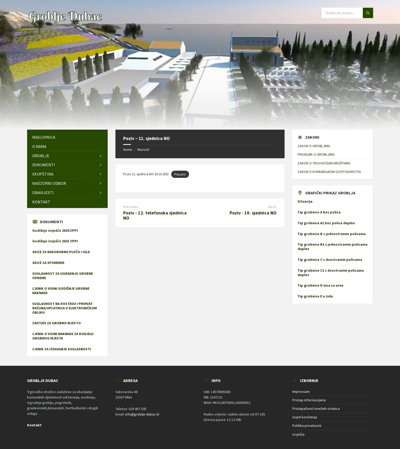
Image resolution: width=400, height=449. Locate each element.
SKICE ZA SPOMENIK (48, 262)
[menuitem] (67, 137)
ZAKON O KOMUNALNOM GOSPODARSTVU (329, 171)
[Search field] (347, 13)
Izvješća (298, 434)
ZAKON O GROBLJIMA (313, 146)
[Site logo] (65, 23)
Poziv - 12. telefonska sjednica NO (155, 215)
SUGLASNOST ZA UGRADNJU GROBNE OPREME (62, 275)
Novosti (143, 149)
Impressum (301, 391)
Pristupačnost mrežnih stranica (316, 408)
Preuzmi (180, 174)
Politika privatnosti (306, 425)
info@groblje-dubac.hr (142, 414)
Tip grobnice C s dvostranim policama (329, 259)
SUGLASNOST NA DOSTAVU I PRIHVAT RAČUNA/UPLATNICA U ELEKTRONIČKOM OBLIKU (64, 308)
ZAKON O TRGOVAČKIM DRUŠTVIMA (323, 163)
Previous (130, 207)
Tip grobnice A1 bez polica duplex (326, 223)
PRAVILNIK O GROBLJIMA (316, 154)
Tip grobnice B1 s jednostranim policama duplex (332, 246)
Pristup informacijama (309, 400)
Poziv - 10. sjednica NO (253, 213)
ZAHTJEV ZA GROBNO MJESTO (56, 323)
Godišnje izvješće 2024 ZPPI (55, 230)
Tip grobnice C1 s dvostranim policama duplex (330, 272)
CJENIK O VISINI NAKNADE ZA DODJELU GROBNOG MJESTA (62, 335)
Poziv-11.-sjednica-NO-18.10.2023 (146, 174)
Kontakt (34, 425)
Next (272, 207)
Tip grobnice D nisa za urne (320, 285)
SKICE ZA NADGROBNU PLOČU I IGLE (61, 252)
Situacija (304, 201)
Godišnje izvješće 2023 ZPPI (55, 241)
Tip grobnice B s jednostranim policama (331, 233)
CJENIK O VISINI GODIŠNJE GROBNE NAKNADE (60, 290)
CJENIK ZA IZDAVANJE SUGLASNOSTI (62, 349)
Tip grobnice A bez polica (319, 212)
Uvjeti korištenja (304, 417)
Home (127, 149)
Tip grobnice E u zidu (315, 296)
